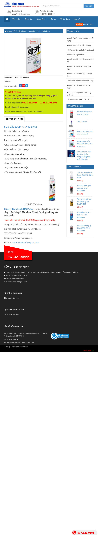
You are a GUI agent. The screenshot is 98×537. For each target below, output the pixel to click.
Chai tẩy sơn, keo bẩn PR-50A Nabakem (84, 214)
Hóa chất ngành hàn (76, 55)
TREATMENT (82, 122)
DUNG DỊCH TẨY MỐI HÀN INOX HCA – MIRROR (84, 143)
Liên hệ (77, 19)
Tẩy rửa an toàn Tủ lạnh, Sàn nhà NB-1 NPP (84, 174)
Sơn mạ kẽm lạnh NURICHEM (80, 100)
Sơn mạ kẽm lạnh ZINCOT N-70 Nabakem (84, 188)
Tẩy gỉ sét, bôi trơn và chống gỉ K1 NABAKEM (84, 201)
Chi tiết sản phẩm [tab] (14, 119)
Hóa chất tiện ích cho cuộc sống (80, 81)
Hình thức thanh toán (26, 342)
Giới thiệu (28, 19)
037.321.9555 (18, 257)
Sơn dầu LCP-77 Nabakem (39, 31)
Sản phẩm (40, 19)
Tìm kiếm (88, 6)
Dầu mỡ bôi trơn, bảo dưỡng (79, 45)
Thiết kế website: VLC (19, 347)
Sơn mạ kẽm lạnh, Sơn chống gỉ (81, 50)
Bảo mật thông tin (10, 342)
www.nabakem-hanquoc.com (25, 242)
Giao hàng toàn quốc (11, 298)
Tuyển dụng (65, 19)
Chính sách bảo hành (11, 315)
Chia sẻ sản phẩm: (11, 86)
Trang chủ (16, 19)
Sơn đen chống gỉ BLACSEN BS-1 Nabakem (84, 228)
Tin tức (53, 19)
